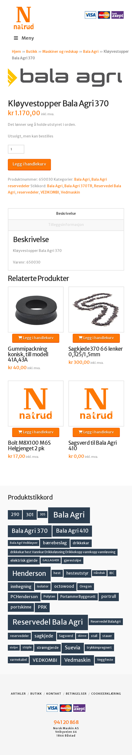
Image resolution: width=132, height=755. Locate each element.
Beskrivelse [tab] (66, 213)
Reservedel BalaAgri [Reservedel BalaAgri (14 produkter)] (106, 621)
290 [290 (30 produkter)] (15, 514)
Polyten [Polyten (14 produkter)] (49, 596)
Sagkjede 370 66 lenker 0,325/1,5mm (95, 352)
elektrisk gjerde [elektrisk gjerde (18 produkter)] (23, 560)
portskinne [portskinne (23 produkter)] (21, 607)
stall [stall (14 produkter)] (94, 636)
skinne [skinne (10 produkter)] (82, 636)
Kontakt (53, 693)
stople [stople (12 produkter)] (27, 647)
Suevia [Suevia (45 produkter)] (72, 648)
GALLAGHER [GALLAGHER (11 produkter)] (51, 560)
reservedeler (28, 192)
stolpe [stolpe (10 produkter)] (14, 647)
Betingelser (76, 693)
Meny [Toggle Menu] (23, 38)
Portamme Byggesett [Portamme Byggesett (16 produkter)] (78, 597)
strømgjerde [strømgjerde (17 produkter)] (48, 647)
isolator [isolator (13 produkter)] (43, 586)
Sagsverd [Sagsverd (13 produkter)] (66, 636)
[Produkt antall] (16, 149)
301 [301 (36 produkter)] (30, 514)
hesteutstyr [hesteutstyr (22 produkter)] (77, 573)
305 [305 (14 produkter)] (42, 514)
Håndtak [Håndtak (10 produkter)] (99, 573)
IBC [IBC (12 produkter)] (111, 573)
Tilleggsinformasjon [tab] (66, 224)
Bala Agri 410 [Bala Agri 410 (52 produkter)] (72, 531)
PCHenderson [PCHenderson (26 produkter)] (24, 596)
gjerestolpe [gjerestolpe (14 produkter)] (72, 560)
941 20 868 (66, 722)
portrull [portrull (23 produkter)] (108, 596)
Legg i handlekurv (29, 164)
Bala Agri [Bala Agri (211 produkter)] (69, 515)
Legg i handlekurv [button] (35, 338)
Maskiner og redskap (60, 51)
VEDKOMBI (50, 192)
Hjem (16, 51)
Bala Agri (91, 51)
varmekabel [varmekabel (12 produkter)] (18, 660)
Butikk (31, 51)
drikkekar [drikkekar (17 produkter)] (81, 543)
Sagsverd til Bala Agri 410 (92, 446)
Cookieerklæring (106, 693)
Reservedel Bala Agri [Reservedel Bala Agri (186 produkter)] (48, 622)
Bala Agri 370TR (78, 186)
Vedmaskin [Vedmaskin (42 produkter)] (77, 660)
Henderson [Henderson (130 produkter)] (29, 573)
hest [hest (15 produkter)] (57, 573)
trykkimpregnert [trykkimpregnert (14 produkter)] (99, 647)
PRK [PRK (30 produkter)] (42, 607)
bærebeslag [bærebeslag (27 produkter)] (55, 543)
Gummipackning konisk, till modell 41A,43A (28, 354)
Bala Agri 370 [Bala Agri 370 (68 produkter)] (30, 530)
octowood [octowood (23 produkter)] (64, 586)
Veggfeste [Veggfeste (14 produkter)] (105, 660)
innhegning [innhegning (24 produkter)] (21, 586)
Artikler (18, 693)
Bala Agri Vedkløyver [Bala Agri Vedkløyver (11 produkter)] (23, 543)
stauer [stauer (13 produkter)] (107, 636)
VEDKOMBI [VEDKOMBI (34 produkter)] (45, 660)
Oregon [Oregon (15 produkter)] (86, 586)
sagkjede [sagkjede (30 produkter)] (43, 636)
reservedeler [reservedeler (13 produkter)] (19, 636)
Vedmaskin (70, 192)
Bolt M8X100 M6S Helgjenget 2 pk (29, 446)
